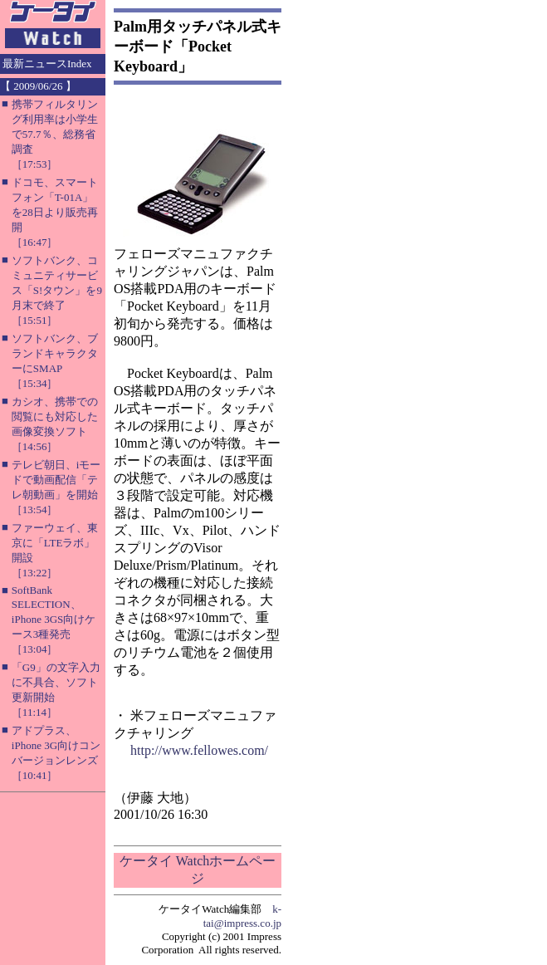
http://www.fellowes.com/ (199, 750)
